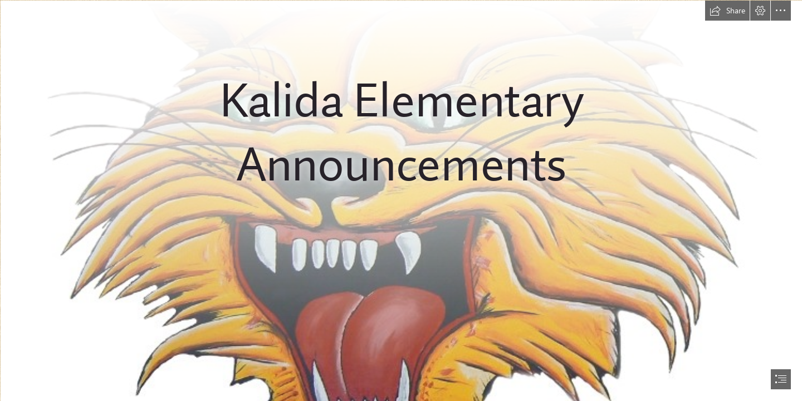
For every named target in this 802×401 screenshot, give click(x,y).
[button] (727, 11)
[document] (401, 200)
